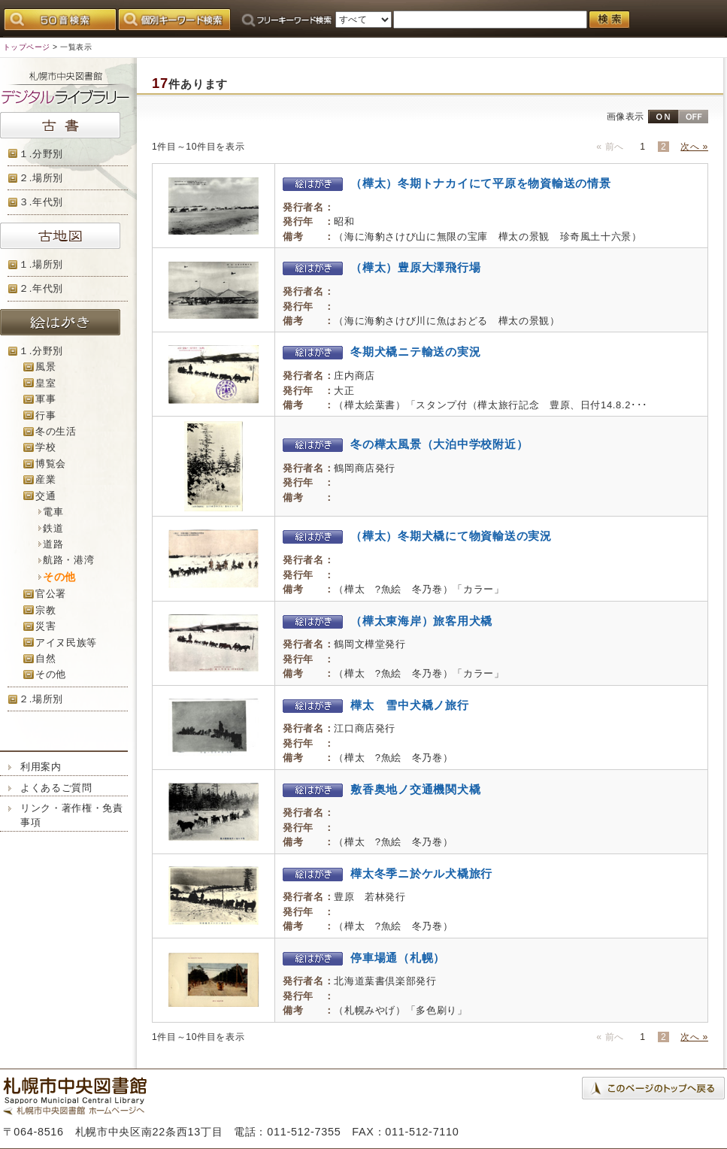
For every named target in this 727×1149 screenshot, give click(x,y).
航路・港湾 (68, 559)
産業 (45, 479)
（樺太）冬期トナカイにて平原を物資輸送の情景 (447, 183)
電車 (53, 511)
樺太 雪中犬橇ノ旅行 (376, 705)
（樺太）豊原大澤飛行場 (381, 267)
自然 (45, 658)
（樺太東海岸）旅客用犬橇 (387, 620)
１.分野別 (41, 153)
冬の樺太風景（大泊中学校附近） (405, 444)
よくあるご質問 (56, 787)
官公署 (50, 593)
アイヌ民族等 (66, 642)
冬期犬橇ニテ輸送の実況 (381, 351)
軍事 (45, 399)
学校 (45, 447)
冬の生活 (56, 431)
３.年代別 (41, 202)
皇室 (45, 383)
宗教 (45, 610)
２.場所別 (41, 177)
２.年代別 (41, 288)
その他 (50, 674)
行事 (45, 415)
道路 (53, 544)
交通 (45, 496)
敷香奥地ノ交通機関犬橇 (381, 789)
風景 (45, 366)
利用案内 (41, 766)
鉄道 (53, 528)
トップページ (26, 47)
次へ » (694, 146)
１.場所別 (41, 264)
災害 (45, 626)
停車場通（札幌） (364, 957)
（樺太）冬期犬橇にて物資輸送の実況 (417, 535)
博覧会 (50, 463)
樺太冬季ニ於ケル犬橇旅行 (387, 873)
